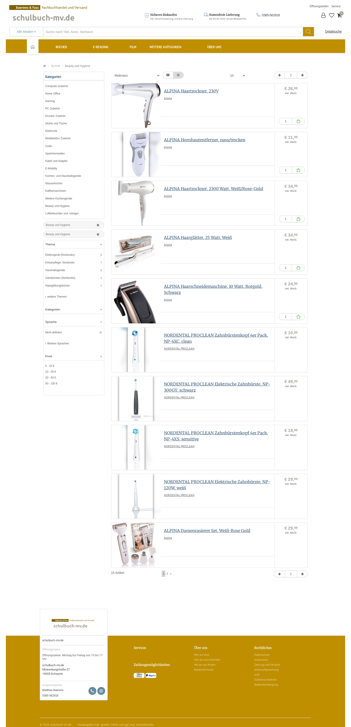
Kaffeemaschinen (55, 190)
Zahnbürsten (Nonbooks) (60, 277)
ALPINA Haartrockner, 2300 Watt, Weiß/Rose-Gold (213, 188)
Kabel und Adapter (56, 161)
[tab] (73, 245)
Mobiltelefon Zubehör (58, 138)
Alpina (168, 98)
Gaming (50, 101)
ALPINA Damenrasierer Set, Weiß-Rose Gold (207, 530)
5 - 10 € (50, 365)
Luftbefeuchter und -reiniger (61, 213)
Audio (48, 146)
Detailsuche (333, 31)
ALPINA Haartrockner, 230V (191, 91)
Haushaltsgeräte (55, 270)
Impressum (261, 660)
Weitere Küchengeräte (58, 198)
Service (336, 6)
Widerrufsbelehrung (266, 670)
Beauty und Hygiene (77, 66)
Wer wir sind (201, 655)
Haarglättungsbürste (57, 285)
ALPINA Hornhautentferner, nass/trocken (204, 139)
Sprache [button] (73, 322)
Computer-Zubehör (56, 86)
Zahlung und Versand (267, 665)
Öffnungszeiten (319, 6)
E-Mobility (51, 168)
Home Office (52, 93)
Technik (55, 66)
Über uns (214, 47)
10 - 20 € (50, 371)
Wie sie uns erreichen (207, 660)
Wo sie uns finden (205, 665)
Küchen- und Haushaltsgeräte (63, 176)
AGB (257, 675)
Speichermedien (55, 153)
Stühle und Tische (56, 123)
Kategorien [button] (73, 309)
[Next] (171, 574)
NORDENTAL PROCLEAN (179, 348)
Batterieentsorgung (266, 685)
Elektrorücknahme (265, 680)
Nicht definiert (53, 332)
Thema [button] (73, 244)
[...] (161, 31)
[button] (323, 16)
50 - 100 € (51, 383)
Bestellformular (203, 670)
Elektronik (51, 131)
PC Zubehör (52, 108)
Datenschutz (262, 655)
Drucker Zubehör (55, 116)
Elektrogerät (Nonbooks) (60, 254)
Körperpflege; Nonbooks (59, 262)
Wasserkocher (53, 183)
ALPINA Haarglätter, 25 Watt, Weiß (198, 237)
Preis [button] (73, 356)
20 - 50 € (50, 377)
